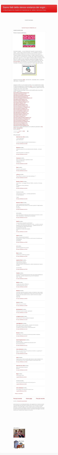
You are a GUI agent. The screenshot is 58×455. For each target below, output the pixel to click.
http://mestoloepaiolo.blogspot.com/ (20, 120)
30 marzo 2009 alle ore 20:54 (21, 188)
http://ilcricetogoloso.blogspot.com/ (20, 100)
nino (42, 126)
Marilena (18, 290)
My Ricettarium (19, 309)
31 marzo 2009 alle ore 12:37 (21, 336)
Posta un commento (19, 393)
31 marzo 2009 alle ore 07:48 (21, 269)
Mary (17, 253)
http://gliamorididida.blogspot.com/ (20, 104)
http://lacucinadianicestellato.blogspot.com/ (22, 117)
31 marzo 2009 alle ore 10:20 (21, 312)
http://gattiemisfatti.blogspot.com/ (20, 99)
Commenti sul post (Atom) (22, 401)
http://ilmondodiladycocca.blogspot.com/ (21, 107)
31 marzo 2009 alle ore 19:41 (21, 361)
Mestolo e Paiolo (19, 181)
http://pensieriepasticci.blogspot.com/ (21, 113)
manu (17, 357)
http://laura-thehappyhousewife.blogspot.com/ (22, 97)
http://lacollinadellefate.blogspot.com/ (21, 111)
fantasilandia (19, 127)
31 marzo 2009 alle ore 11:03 (21, 319)
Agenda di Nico (19, 260)
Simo (17, 167)
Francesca (18, 158)
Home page (29, 398)
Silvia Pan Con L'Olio (20, 136)
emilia (14, 127)
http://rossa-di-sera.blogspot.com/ (20, 122)
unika (24, 79)
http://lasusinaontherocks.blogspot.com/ (21, 121)
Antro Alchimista (19, 349)
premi (18, 132)
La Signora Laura (19, 316)
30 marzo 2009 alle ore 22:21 (21, 217)
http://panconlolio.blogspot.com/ (20, 94)
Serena (17, 302)
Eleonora (18, 147)
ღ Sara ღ (18, 174)
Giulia (17, 235)
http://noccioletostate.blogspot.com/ (20, 105)
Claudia (17, 273)
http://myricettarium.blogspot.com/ (20, 108)
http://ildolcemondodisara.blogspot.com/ (21, 95)
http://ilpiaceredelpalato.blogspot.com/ (21, 101)
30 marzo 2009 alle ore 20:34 (21, 177)
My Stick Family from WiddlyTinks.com (29, 27)
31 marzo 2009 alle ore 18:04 (21, 353)
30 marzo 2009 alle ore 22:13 (21, 209)
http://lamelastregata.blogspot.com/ (20, 124)
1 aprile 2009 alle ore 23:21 (21, 391)
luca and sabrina (16, 61)
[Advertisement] (19, 419)
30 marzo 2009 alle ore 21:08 (21, 198)
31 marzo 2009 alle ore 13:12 (21, 345)
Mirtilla (17, 282)
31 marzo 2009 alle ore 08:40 (21, 278)
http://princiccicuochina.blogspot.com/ (21, 125)
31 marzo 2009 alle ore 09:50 (21, 305)
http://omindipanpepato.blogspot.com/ (21, 109)
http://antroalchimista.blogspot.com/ (20, 96)
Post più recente (17, 398)
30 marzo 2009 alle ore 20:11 (21, 170)
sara (31, 86)
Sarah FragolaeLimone (20, 339)
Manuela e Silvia (19, 202)
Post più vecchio (40, 398)
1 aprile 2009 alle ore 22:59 (21, 384)
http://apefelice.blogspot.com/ (19, 103)
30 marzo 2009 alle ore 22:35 (21, 231)
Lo (16, 246)
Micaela (17, 332)
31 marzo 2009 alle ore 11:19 (21, 329)
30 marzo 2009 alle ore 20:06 (21, 163)
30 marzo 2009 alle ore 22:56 (21, 242)
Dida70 (17, 221)
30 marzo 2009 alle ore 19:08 (21, 143)
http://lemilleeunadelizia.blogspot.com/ (21, 92)
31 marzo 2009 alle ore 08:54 (21, 298)
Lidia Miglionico (19, 323)
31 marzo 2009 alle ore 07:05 (21, 256)
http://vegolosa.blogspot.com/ (19, 116)
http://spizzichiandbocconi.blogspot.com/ (21, 118)
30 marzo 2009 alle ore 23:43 (21, 249)
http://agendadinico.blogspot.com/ (20, 112)
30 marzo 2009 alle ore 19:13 (21, 154)
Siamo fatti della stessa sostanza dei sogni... (25, 7)
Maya (17, 373)
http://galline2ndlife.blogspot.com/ (20, 114)
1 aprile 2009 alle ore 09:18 (21, 377)
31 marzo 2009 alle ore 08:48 (21, 286)
